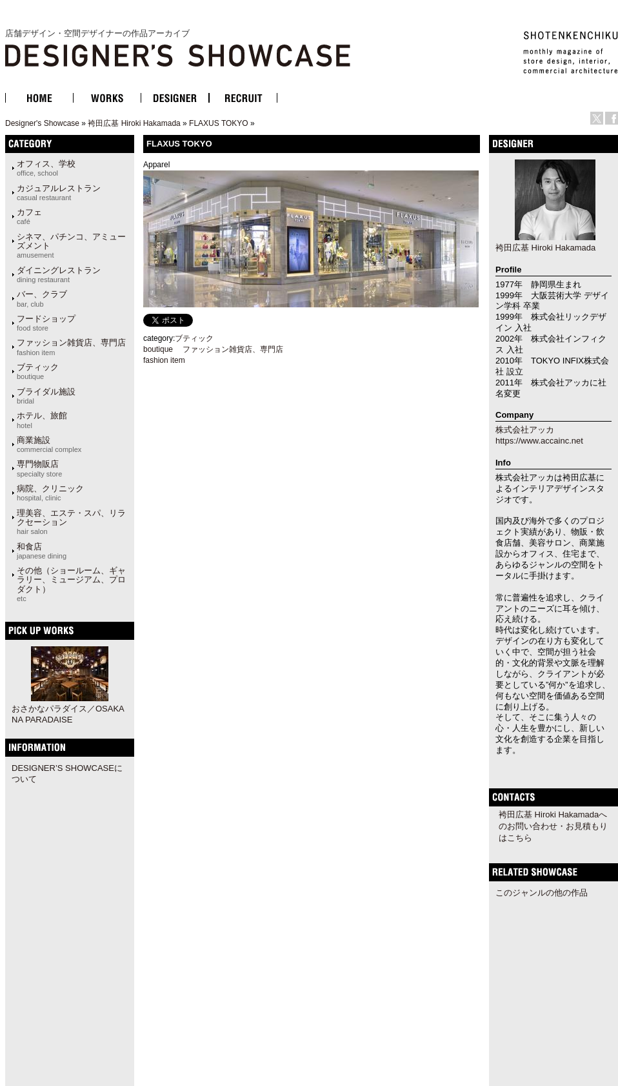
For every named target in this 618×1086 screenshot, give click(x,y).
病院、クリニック (50, 493)
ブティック (38, 371)
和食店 (41, 551)
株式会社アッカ (524, 430)
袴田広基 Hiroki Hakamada (134, 123)
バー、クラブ (42, 298)
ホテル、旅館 (42, 420)
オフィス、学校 (46, 168)
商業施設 (49, 444)
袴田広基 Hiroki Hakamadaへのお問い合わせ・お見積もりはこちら (553, 826)
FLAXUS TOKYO (218, 123)
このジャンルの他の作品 (541, 892)
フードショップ (46, 323)
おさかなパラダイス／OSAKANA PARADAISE (68, 714)
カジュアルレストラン (59, 192)
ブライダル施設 (46, 396)
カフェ (29, 216)
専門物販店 (39, 468)
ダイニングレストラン (59, 274)
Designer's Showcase (42, 123)
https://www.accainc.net (539, 441)
